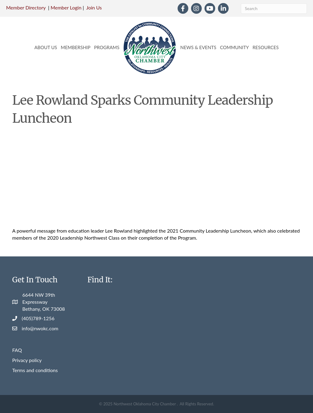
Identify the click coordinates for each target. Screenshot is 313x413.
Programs (107, 47)
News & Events (198, 47)
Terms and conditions (35, 370)
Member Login (65, 7)
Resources (265, 47)
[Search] (274, 8)
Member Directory (26, 7)
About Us (45, 47)
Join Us (94, 7)
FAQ (17, 350)
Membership (75, 47)
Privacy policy (27, 360)
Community (234, 47)
